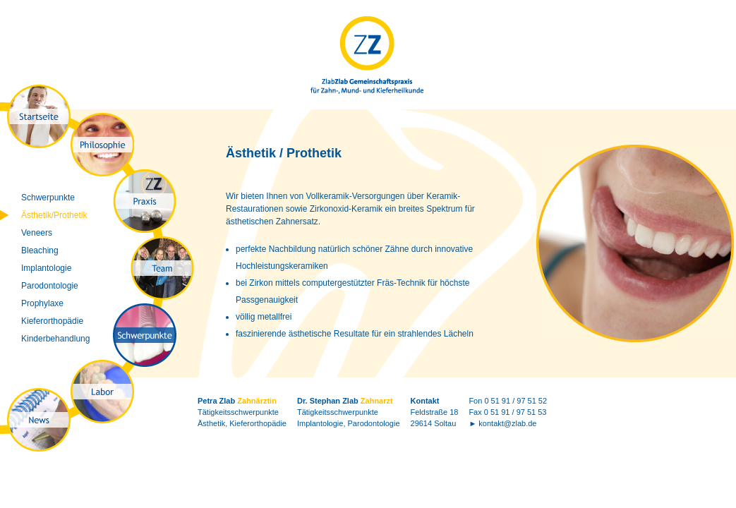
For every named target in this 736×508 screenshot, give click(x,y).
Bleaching (40, 250)
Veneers (36, 233)
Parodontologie (49, 286)
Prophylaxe (42, 303)
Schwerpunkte (48, 197)
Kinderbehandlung (55, 339)
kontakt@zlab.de (507, 423)
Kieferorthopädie (52, 321)
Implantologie (46, 268)
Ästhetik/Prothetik (54, 215)
